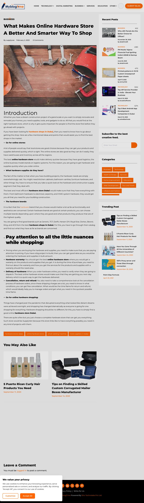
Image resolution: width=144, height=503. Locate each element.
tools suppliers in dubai (79, 334)
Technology (119, 169)
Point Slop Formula (111, 275)
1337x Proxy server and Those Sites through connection (126, 263)
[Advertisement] (50, 431)
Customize (96, 496)
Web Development (111, 185)
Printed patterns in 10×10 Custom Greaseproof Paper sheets (128, 73)
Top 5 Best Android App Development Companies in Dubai (127, 111)
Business (9, 19)
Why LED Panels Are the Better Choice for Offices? (128, 33)
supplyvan (9, 40)
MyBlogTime (65, 495)
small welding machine (57, 334)
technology (123, 87)
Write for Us (79, 491)
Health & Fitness (110, 175)
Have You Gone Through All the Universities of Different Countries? (127, 249)
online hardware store (35, 334)
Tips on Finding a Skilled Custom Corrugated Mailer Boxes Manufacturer (71, 388)
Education (128, 180)
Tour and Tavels (128, 185)
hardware (24, 207)
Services (123, 175)
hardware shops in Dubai (41, 132)
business (121, 28)
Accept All (113, 496)
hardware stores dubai (14, 334)
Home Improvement (112, 180)
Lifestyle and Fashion (112, 191)
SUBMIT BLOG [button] (133, 6)
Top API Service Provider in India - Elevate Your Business (128, 92)
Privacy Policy (65, 491)
